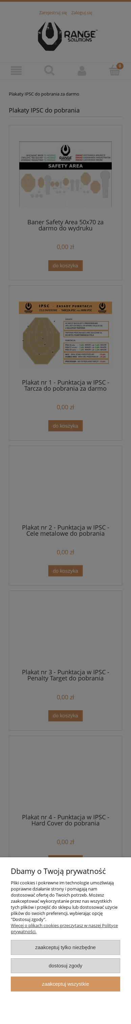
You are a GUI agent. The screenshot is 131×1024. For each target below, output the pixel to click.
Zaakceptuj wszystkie (65, 984)
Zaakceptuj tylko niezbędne (65, 947)
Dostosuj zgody (65, 965)
